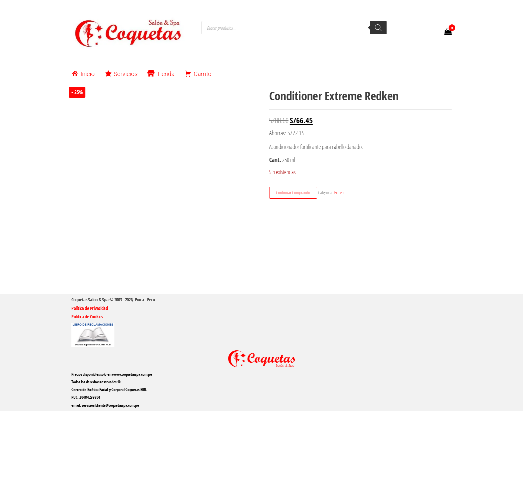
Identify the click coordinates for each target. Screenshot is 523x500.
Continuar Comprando (293, 192)
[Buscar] (378, 27)
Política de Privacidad (89, 308)
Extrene (339, 192)
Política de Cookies (87, 316)
